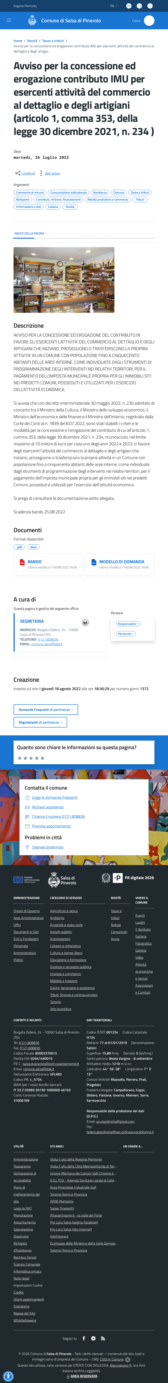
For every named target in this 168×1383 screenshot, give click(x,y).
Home (18, 40)
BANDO (35, 561)
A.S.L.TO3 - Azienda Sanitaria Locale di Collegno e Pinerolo (92, 1180)
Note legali (21, 1278)
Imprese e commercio (65, 973)
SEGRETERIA (32, 621)
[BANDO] (22, 562)
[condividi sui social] (25, 173)
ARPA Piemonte (61, 1201)
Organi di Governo (27, 910)
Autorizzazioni (60, 938)
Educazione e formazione (68, 959)
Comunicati (119, 931)
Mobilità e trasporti (63, 980)
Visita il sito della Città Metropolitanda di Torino (84, 1166)
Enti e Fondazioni (26, 938)
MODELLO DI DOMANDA (121, 561)
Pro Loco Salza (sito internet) (71, 1229)
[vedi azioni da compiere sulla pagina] (49, 173)
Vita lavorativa (60, 1008)
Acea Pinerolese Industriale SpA (73, 1187)
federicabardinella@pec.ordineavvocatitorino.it (120, 1132)
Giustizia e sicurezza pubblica (70, 966)
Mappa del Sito (24, 1313)
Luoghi (140, 922)
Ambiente (57, 917)
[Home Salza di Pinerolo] (62, 20)
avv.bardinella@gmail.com (115, 1121)
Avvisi (115, 938)
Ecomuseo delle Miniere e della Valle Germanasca (86, 1243)
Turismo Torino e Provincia (68, 1194)
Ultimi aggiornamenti (29, 1299)
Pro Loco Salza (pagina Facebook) (74, 1222)
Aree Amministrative (29, 917)
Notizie (116, 924)
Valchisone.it (59, 1236)
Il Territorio (142, 929)
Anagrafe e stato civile (66, 924)
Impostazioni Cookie (28, 1285)
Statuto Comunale (27, 1264)
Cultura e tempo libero (66, 952)
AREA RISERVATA (81, 1376)
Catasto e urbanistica (65, 945)
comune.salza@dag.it (47, 644)
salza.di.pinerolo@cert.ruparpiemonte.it (51, 1063)
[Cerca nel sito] (149, 20)
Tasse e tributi (53, 40)
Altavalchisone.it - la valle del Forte (76, 1215)
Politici (18, 959)
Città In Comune (112, 1359)
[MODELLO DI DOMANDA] (94, 562)
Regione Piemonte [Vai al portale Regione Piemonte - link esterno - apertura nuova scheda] (25, 5)
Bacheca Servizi (25, 1257)
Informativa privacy (28, 1271)
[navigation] (8, 20)
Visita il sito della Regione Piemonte (76, 1159)
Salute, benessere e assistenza (72, 987)
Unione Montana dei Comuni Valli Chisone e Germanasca (91, 1173)
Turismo (55, 1001)
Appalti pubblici (61, 931)
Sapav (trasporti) (62, 1208)
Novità (32, 40)
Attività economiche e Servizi (144, 971)
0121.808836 (48, 639)
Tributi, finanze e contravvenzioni (74, 994)
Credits (19, 1292)
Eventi (140, 915)
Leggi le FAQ (23, 1208)
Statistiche (21, 1306)
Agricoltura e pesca (64, 910)
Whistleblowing (25, 1320)
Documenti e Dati (26, 931)
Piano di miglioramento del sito (27, 1194)
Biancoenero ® (120, 1365)
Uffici (17, 924)
